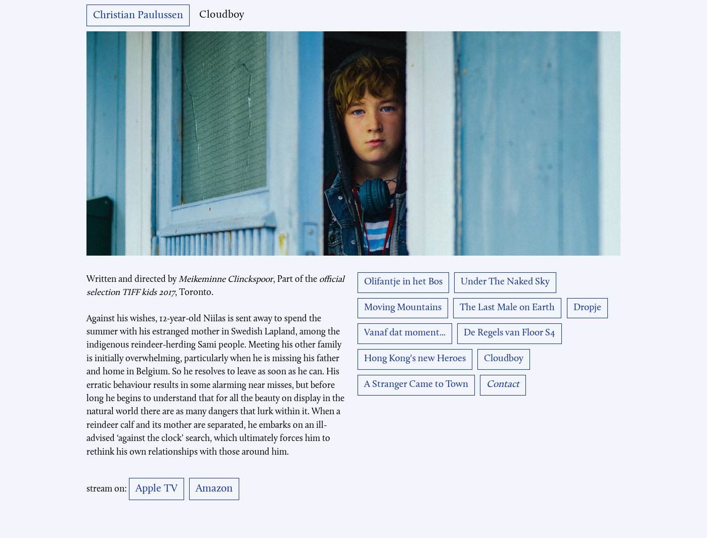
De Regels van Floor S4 (509, 333)
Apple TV (157, 488)
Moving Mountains (402, 308)
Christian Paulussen (138, 15)
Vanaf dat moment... (405, 333)
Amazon (214, 488)
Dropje (587, 308)
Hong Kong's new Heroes (415, 359)
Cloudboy (503, 359)
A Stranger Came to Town (416, 384)
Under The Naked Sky (505, 282)
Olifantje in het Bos (403, 282)
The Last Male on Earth (507, 308)
